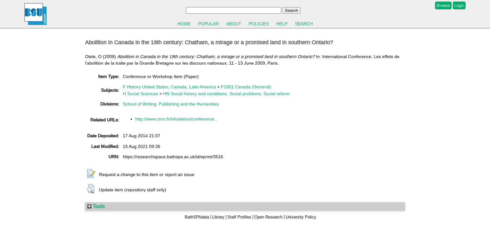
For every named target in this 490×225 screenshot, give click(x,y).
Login (459, 5)
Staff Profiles (239, 217)
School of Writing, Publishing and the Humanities (171, 103)
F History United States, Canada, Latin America (169, 86)
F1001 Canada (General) (246, 86)
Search (304, 23)
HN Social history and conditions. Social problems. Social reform (226, 93)
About (233, 23)
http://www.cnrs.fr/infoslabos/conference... (176, 118)
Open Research (268, 217)
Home (184, 23)
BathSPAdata (197, 217)
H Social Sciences (140, 93)
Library (218, 217)
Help (282, 23)
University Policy (301, 217)
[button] (91, 174)
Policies (259, 23)
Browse (443, 5)
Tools (96, 206)
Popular (208, 23)
